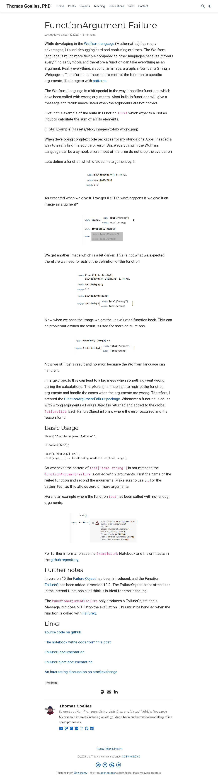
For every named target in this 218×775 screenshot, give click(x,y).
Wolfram (51, 683)
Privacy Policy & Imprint (109, 748)
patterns (99, 81)
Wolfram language (99, 43)
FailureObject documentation (69, 662)
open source (107, 772)
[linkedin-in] (115, 692)
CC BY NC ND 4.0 (131, 756)
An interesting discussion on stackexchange (81, 672)
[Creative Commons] (109, 764)
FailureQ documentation (64, 652)
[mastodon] (102, 692)
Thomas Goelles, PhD (28, 6)
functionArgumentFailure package (92, 399)
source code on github (63, 632)
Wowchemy (80, 772)
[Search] (203, 6)
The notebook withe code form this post (78, 642)
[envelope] (109, 692)
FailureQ (52, 585)
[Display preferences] (210, 6)
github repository (64, 560)
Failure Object (84, 578)
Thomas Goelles (75, 706)
